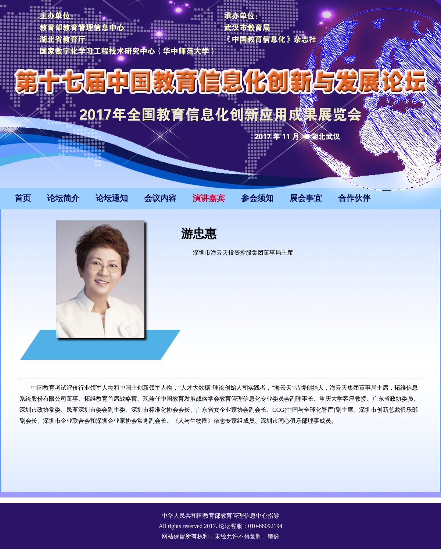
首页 (23, 198)
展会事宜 (306, 198)
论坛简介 (63, 198)
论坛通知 (112, 198)
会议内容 (160, 198)
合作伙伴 (354, 198)
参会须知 (257, 198)
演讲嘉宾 (209, 198)
